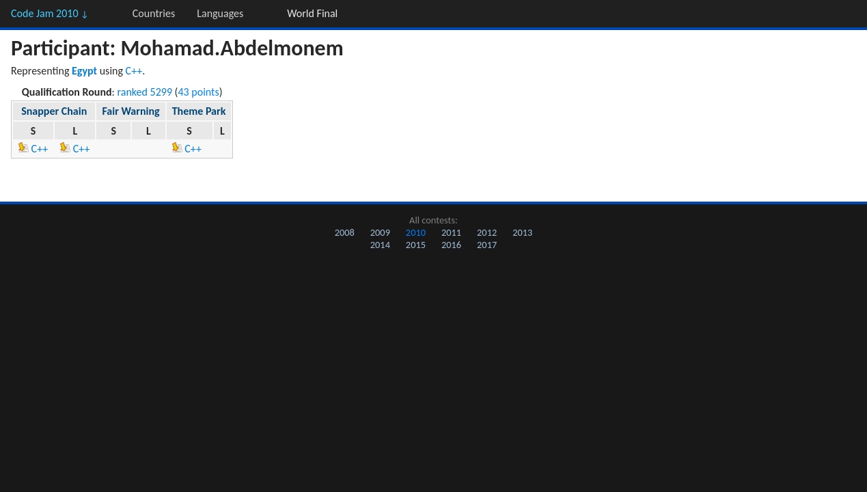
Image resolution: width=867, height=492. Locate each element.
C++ (134, 70)
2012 (487, 232)
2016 (451, 244)
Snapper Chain (54, 111)
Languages (220, 13)
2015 (416, 244)
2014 (380, 244)
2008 (345, 232)
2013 (522, 232)
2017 (487, 244)
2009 (380, 232)
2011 (451, 232)
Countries (154, 13)
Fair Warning (130, 111)
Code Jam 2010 (50, 13)
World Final (312, 13)
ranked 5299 (145, 91)
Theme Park (199, 111)
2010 (416, 232)
